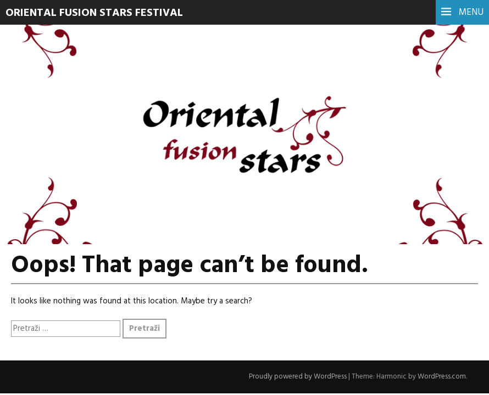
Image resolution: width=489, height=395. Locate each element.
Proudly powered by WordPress (298, 376)
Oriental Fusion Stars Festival (94, 13)
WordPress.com (442, 376)
